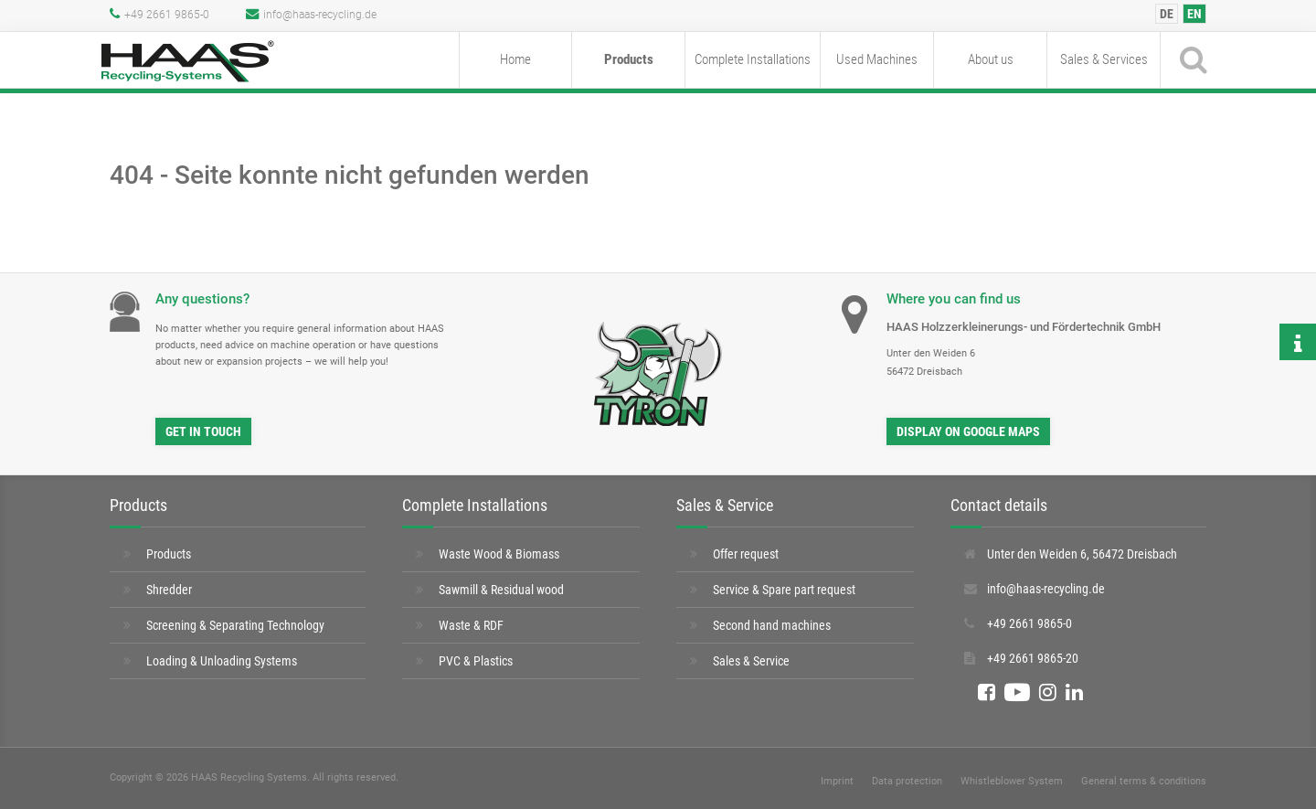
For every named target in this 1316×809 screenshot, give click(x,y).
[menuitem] (1166, 14)
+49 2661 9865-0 (159, 14)
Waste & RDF (471, 625)
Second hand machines (772, 625)
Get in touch (203, 431)
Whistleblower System (1011, 781)
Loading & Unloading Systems (221, 661)
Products (628, 59)
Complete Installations (753, 59)
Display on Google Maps (968, 431)
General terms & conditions (1143, 781)
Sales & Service (751, 661)
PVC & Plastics (476, 661)
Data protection (907, 781)
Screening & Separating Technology (235, 625)
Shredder (169, 589)
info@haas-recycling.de (311, 14)
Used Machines (877, 59)
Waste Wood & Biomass (499, 554)
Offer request (746, 554)
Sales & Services (1104, 59)
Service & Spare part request (784, 589)
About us (991, 59)
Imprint (837, 781)
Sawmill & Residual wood (501, 589)
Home (515, 59)
